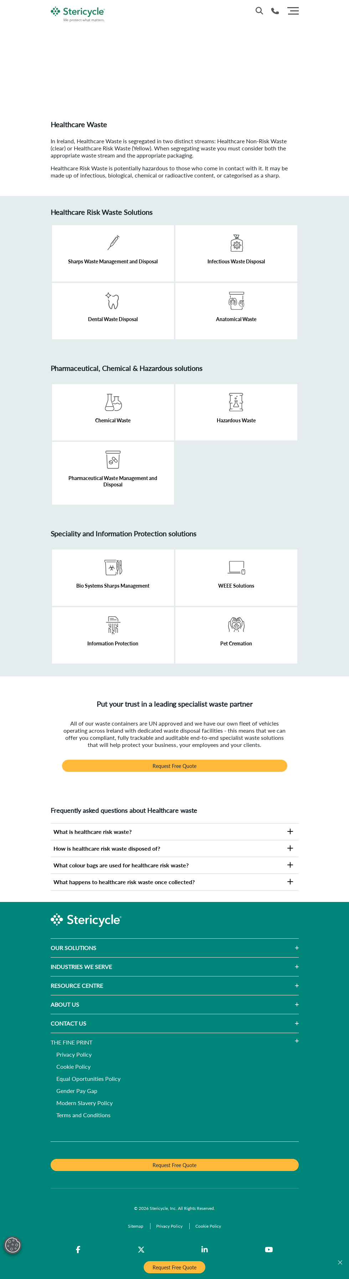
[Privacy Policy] (74, 1055)
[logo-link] (78, 13)
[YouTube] (269, 1249)
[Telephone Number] (275, 11)
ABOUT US (65, 1004)
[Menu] (293, 10)
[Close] (340, 1262)
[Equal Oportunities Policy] (88, 1079)
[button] (197, 948)
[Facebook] (78, 1249)
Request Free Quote (174, 765)
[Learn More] (113, 253)
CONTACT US (68, 1023)
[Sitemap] (136, 1226)
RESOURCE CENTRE (77, 985)
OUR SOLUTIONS (73, 948)
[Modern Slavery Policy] (84, 1103)
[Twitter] (141, 1249)
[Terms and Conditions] (83, 1116)
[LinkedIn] (204, 1249)
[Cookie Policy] (73, 1067)
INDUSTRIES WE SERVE (81, 967)
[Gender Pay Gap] (76, 1091)
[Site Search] (259, 11)
